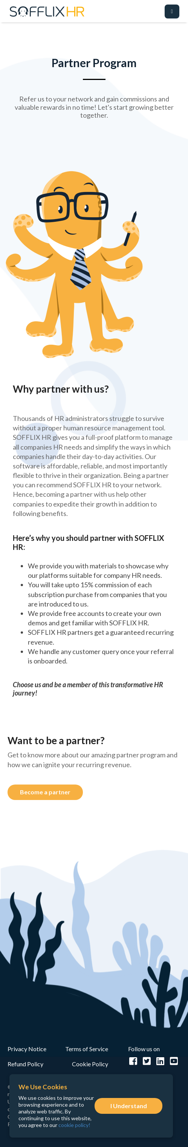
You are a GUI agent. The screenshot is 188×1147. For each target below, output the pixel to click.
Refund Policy (25, 1063)
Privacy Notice (27, 1048)
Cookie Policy (90, 1063)
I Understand (128, 1105)
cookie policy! (74, 1125)
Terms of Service (86, 1048)
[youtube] (174, 1061)
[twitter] (148, 1061)
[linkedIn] (161, 1061)
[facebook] (134, 1061)
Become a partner (45, 791)
